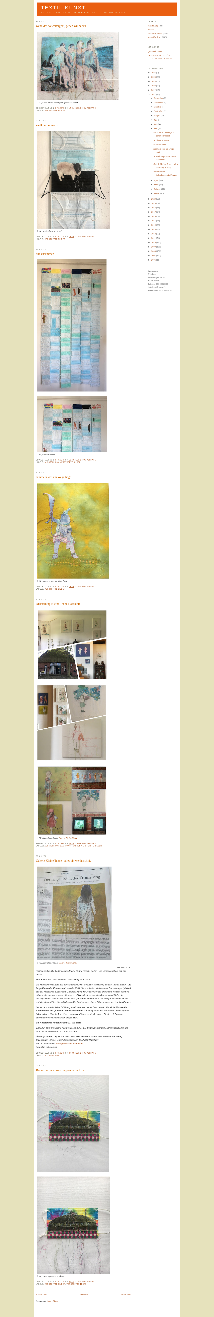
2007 (153, 255)
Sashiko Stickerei (70, 846)
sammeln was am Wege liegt (53, 477)
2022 (153, 90)
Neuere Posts (41, 1294)
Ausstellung (51, 462)
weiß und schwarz (47, 125)
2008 (153, 251)
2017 (153, 212)
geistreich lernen (155, 51)
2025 (153, 77)
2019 (153, 203)
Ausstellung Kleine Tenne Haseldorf (58, 604)
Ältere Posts (126, 1294)
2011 (153, 238)
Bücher (151, 29)
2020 (153, 199)
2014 (153, 225)
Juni (156, 124)
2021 (153, 94)
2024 (153, 81)
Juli (156, 120)
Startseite (84, 1294)
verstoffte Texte (76, 1284)
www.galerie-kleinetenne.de (69, 1043)
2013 (153, 229)
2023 (153, 85)
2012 (153, 233)
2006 (153, 260)
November (159, 102)
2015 (153, 220)
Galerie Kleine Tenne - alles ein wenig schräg (63, 860)
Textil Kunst (63, 7)
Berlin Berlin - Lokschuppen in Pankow (60, 1070)
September (159, 111)
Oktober (158, 106)
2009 (153, 246)
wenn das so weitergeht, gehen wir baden (61, 26)
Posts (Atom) (52, 1301)
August (157, 115)
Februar (157, 189)
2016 (153, 216)
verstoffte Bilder (55, 111)
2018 (153, 207)
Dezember (159, 98)
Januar (157, 193)
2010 (153, 242)
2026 (153, 72)
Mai (156, 128)
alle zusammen (45, 254)
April (156, 180)
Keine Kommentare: (86, 108)
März (156, 184)
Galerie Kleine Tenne (68, 838)
